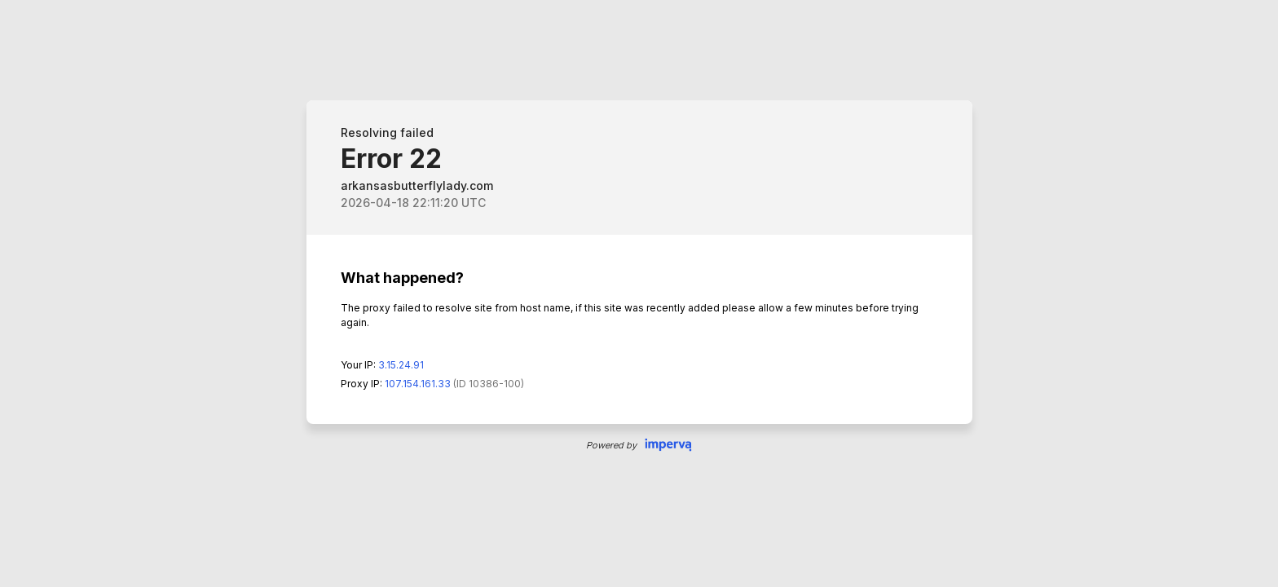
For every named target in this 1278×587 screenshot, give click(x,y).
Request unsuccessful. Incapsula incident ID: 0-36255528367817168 (639, 293)
